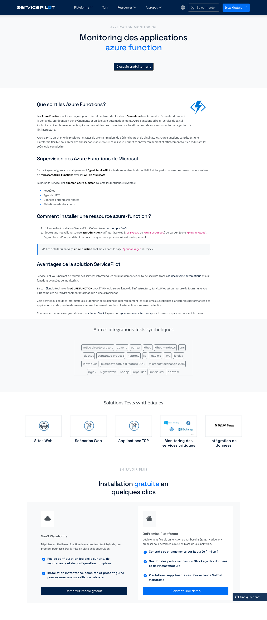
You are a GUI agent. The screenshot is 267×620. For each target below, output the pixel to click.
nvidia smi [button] (157, 372)
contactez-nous (141, 313)
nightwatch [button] (108, 372)
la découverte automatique (184, 276)
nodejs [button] (124, 372)
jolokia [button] (178, 355)
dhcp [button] (147, 347)
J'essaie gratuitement (133, 66)
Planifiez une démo (185, 591)
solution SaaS (96, 313)
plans (124, 313)
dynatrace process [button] (110, 355)
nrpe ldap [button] (139, 372)
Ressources (127, 7)
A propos (154, 7)
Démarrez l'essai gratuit (83, 591)
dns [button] (182, 347)
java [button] (167, 355)
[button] (203, 8)
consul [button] (135, 347)
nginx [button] (92, 372)
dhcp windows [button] (165, 347)
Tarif (105, 7)
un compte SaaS (117, 228)
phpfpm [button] (173, 372)
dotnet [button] (89, 355)
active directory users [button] (97, 347)
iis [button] (144, 355)
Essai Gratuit (236, 7)
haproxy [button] (134, 355)
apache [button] (122, 347)
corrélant (46, 288)
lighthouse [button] (89, 364)
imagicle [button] (155, 355)
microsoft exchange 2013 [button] (167, 364)
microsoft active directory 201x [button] (123, 364)
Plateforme (83, 7)
